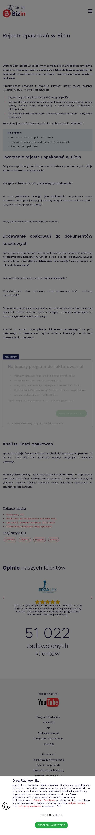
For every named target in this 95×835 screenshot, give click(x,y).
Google (37, 800)
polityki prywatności (30, 806)
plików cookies (76, 803)
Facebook (49, 800)
